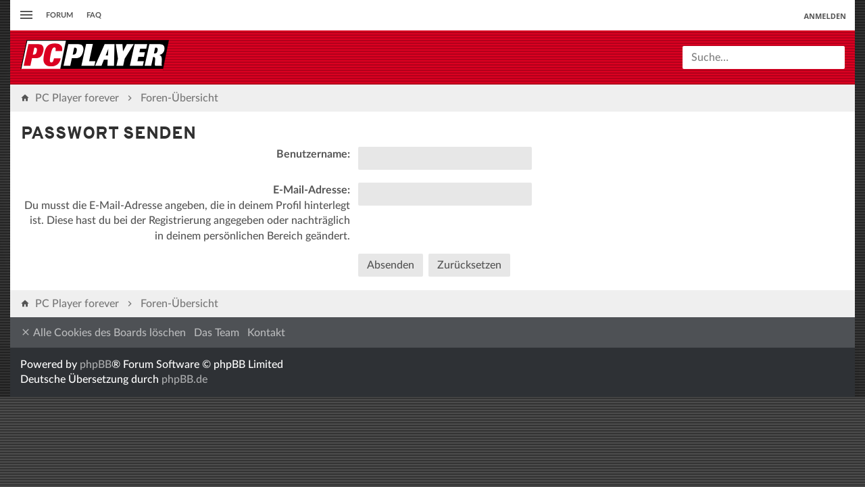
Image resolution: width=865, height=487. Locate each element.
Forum (59, 15)
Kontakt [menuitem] (266, 332)
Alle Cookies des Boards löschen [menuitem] (103, 332)
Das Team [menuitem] (216, 332)
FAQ (93, 15)
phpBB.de (184, 379)
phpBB (96, 364)
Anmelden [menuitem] (825, 16)
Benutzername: (313, 154)
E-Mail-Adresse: (311, 190)
